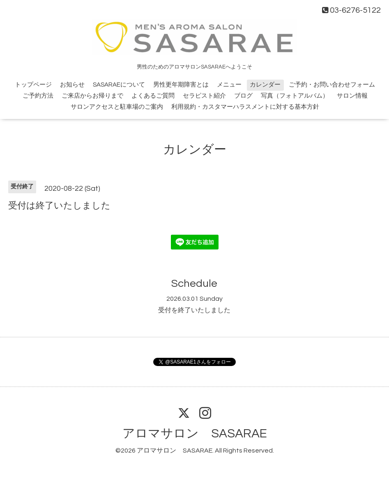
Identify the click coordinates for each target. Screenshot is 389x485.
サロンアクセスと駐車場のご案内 (117, 107)
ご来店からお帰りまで (92, 96)
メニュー (229, 85)
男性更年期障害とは (181, 85)
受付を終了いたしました (194, 310)
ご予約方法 (38, 96)
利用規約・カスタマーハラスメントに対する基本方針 (245, 107)
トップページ (33, 85)
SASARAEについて (119, 85)
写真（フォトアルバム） (295, 96)
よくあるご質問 (153, 96)
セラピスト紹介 (204, 96)
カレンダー (265, 85)
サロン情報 (352, 96)
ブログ (243, 96)
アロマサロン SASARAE (194, 433)
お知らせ (72, 85)
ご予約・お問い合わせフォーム (332, 85)
